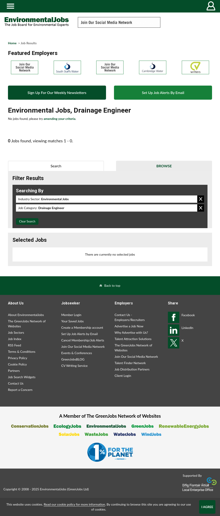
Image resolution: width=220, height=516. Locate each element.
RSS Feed (14, 345)
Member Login (71, 315)
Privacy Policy (17, 358)
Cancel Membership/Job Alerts (82, 340)
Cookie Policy (17, 364)
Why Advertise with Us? (131, 332)
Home (12, 43)
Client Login (123, 376)
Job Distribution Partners (132, 369)
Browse (164, 166)
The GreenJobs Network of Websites (27, 323)
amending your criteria (60, 119)
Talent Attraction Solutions (133, 339)
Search (56, 166)
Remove (200, 199)
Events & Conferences (76, 353)
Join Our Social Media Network (83, 346)
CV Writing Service (74, 366)
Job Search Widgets (21, 377)
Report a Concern (20, 390)
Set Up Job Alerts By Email (163, 92)
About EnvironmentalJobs (26, 315)
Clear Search (27, 221)
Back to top (112, 285)
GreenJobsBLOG (72, 359)
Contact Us (15, 383)
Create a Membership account (82, 327)
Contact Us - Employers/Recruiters (130, 317)
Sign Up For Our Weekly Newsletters (57, 92)
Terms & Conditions (21, 351)
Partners (14, 371)
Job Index (14, 339)
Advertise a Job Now (129, 326)
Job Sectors (16, 332)
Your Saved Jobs (72, 321)
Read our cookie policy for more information (74, 504)
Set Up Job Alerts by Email (79, 334)
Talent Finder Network (130, 363)
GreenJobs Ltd (78, 489)
